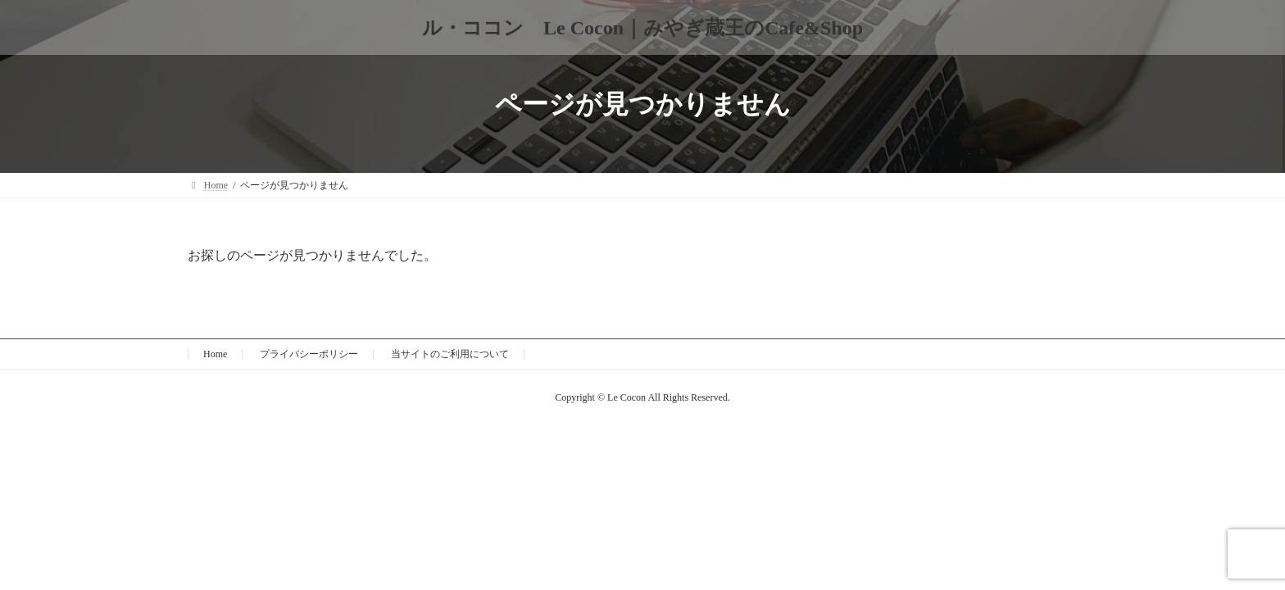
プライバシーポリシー (309, 354)
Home (215, 354)
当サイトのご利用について (450, 354)
